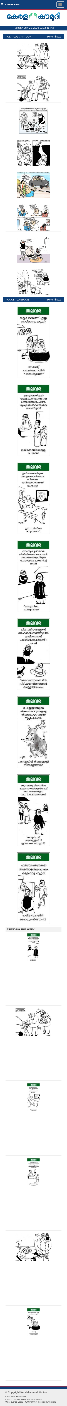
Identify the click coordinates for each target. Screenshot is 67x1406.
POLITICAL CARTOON (18, 36)
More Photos (54, 36)
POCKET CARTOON (17, 299)
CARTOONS (10, 4)
